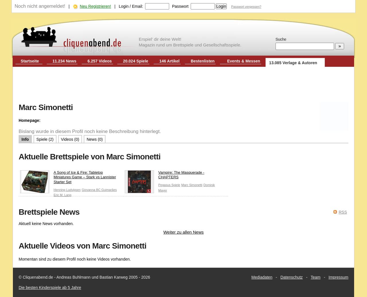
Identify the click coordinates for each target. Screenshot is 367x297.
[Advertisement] (183, 85)
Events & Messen (243, 61)
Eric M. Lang (62, 195)
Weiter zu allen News (183, 232)
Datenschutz (291, 277)
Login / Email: (131, 6)
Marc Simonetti (191, 185)
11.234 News (64, 61)
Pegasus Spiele (169, 185)
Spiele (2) (45, 139)
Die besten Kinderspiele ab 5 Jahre (50, 287)
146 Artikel (169, 61)
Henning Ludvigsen (67, 190)
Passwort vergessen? (246, 6)
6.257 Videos (99, 61)
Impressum (338, 277)
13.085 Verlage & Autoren (293, 62)
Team (316, 277)
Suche (281, 39)
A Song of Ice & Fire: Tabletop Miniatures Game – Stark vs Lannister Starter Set (68, 178)
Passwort (180, 6)
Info (25, 139)
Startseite (30, 61)
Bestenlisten (202, 61)
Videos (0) (70, 139)
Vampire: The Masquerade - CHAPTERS (164, 176)
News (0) (95, 139)
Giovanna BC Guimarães (99, 190)
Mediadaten (261, 277)
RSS (343, 212)
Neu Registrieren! (95, 6)
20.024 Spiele (135, 61)
